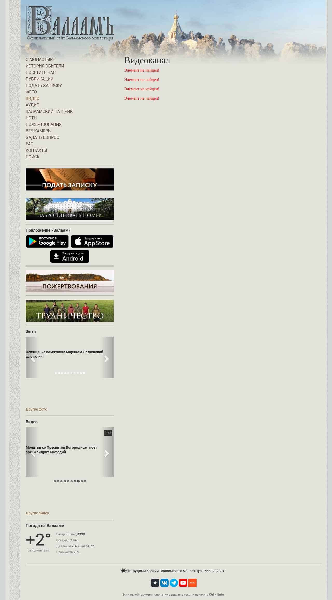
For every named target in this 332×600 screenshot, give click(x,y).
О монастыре (40, 59)
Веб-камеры (39, 130)
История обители (45, 66)
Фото (31, 91)
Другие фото (36, 409)
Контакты (36, 150)
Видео (32, 98)
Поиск (32, 156)
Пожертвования (43, 124)
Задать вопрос (42, 137)
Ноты (31, 117)
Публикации (39, 78)
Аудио (32, 104)
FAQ (29, 143)
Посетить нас (41, 72)
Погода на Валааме (45, 525)
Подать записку (44, 85)
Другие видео (37, 512)
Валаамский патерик (49, 111)
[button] (32, 357)
